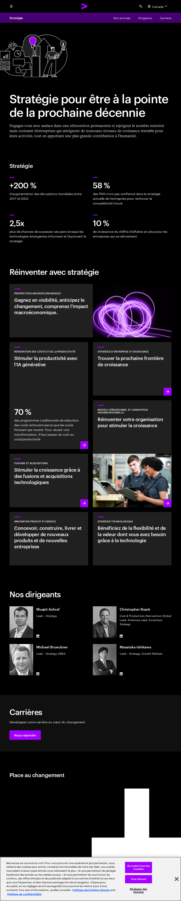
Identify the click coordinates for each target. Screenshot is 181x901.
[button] (25, 735)
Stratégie (16, 18)
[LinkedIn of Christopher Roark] (121, 636)
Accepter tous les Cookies (138, 867)
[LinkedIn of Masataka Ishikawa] (121, 673)
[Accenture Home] (84, 6)
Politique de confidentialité (24, 894)
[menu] (11, 6)
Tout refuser (138, 879)
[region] (90, 879)
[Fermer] (176, 879)
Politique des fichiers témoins (91, 890)
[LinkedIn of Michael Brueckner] (38, 673)
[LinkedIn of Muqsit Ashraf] (38, 636)
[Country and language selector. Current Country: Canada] (157, 6)
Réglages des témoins (138, 891)
